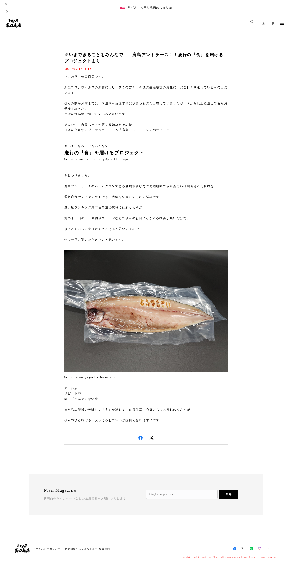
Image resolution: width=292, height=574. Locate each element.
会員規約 (104, 549)
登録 (229, 494)
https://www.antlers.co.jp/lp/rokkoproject (97, 159)
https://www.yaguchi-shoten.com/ (91, 377)
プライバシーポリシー (46, 549)
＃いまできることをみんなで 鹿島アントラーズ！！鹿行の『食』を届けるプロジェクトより (143, 57)
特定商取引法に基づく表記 (81, 549)
